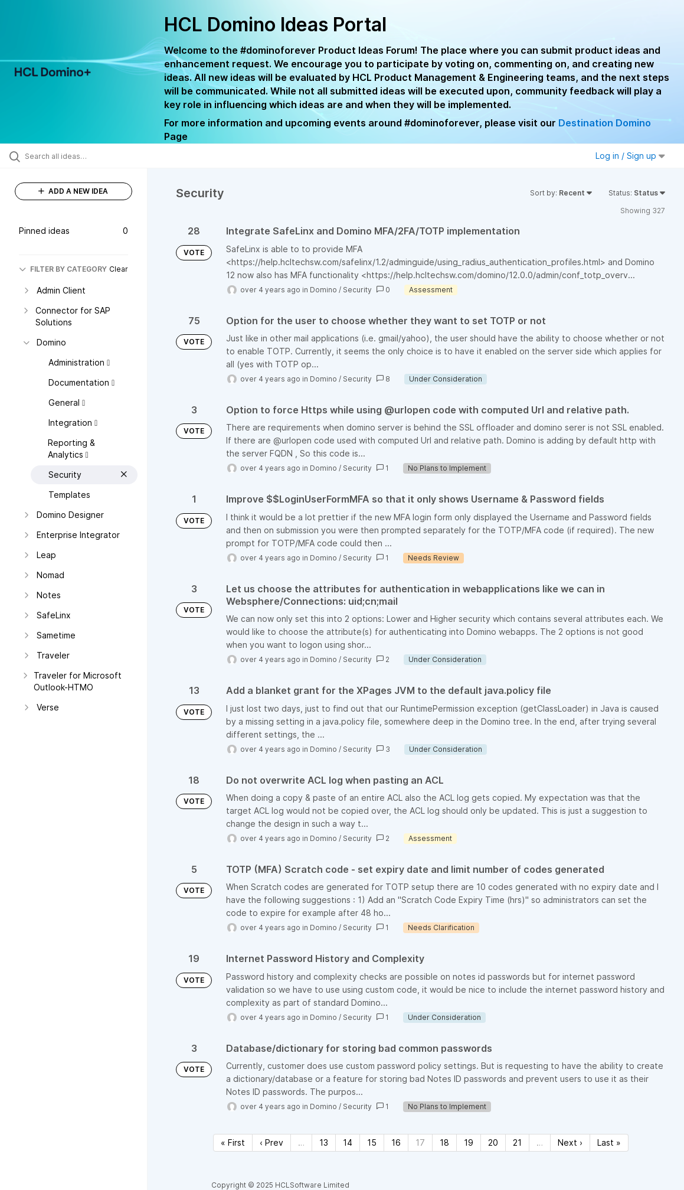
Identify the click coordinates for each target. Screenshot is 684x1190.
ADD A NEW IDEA (73, 191)
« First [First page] (233, 1142)
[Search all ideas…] (83, 156)
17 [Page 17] (420, 1142)
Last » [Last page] (609, 1142)
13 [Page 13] (323, 1142)
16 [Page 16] (396, 1142)
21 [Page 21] (517, 1142)
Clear (118, 269)
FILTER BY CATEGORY (63, 269)
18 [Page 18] (444, 1142)
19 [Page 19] (468, 1142)
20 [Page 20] (493, 1142)
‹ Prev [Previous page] (271, 1142)
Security (357, 289)
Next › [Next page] (570, 1142)
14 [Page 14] (347, 1142)
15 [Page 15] (372, 1142)
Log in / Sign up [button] (630, 156)
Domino (323, 289)
